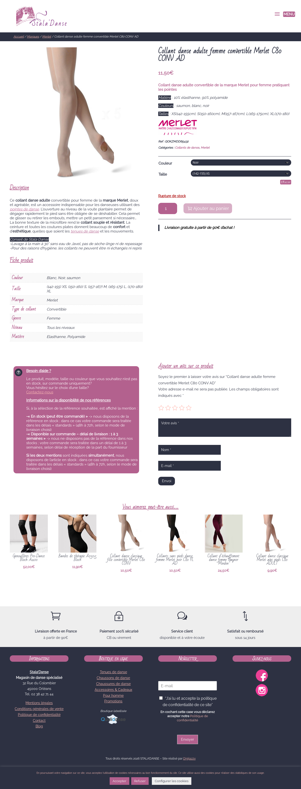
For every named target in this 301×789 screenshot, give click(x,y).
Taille (162, 174)
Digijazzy (189, 758)
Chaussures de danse (113, 684)
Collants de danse (187, 147)
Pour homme (113, 696)
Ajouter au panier (211, 208)
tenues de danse (85, 231)
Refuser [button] (140, 781)
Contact (39, 721)
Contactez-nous (39, 392)
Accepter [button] (119, 781)
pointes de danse (24, 209)
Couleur (165, 163)
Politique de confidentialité (39, 715)
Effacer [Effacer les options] (285, 182)
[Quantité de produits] (167, 208)
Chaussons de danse (113, 678)
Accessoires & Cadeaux (113, 690)
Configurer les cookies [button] (171, 781)
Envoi (166, 481)
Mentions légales (39, 703)
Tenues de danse (113, 672)
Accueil (18, 36)
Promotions (113, 701)
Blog (39, 726)
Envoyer (187, 739)
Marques (33, 36)
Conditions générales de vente (39, 709)
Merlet (46, 36)
